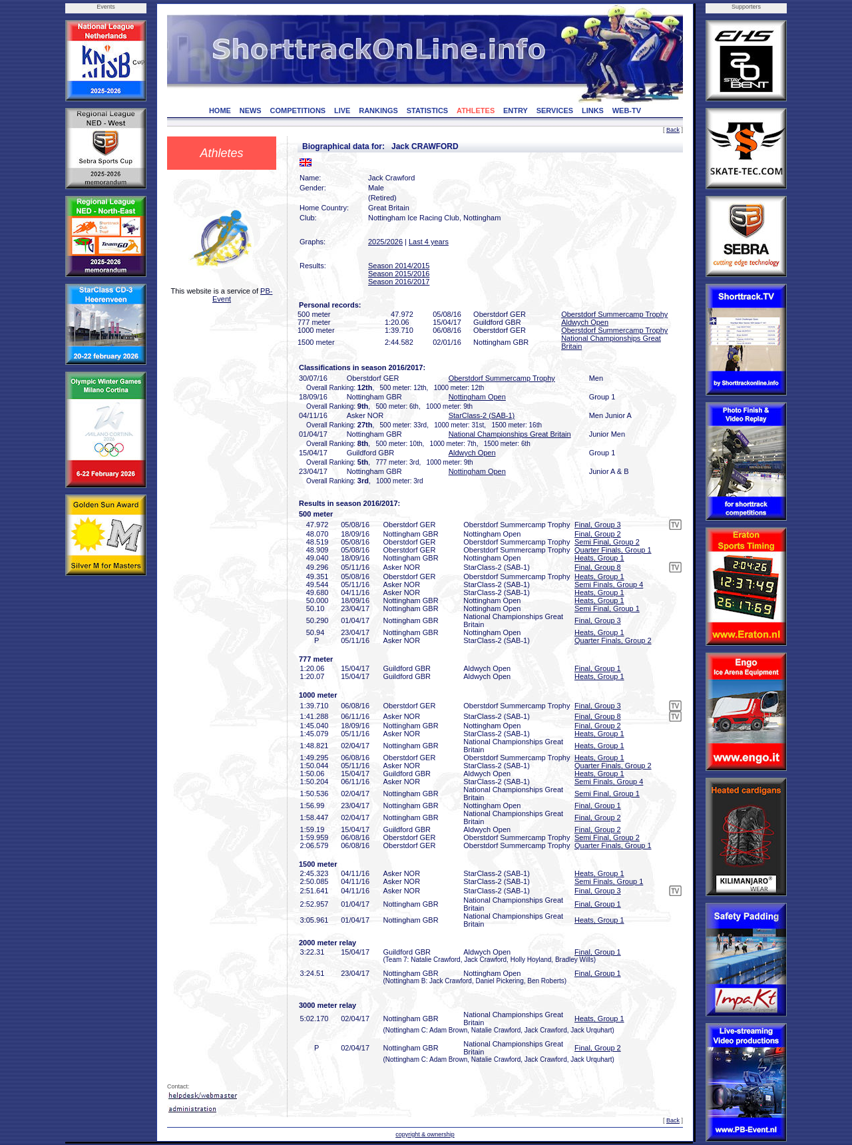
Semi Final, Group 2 (607, 542)
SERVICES (554, 110)
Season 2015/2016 (398, 274)
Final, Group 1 (597, 668)
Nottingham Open (477, 397)
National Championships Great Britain (510, 434)
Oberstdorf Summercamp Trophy (614, 314)
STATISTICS (428, 110)
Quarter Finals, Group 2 (613, 640)
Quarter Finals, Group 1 (613, 550)
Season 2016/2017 (398, 282)
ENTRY (515, 110)
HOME (220, 110)
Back (673, 129)
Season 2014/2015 (398, 266)
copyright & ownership (425, 1134)
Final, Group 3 (597, 525)
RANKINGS (378, 110)
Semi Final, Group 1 (607, 608)
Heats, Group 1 (599, 558)
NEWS (251, 110)
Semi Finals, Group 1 (608, 881)
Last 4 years (429, 242)
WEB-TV (626, 110)
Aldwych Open (584, 322)
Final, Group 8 (597, 567)
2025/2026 (385, 242)
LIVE (342, 110)
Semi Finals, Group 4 (608, 584)
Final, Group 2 (597, 534)
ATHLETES (476, 110)
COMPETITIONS (297, 110)
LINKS (593, 110)
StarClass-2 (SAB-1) (482, 415)
